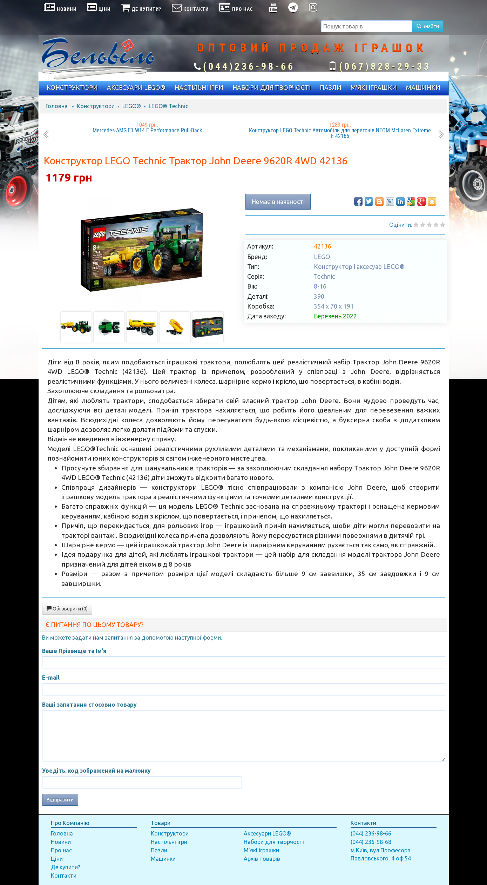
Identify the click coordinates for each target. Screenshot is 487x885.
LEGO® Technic (168, 106)
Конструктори (96, 106)
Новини (61, 842)
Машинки (163, 859)
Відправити (60, 800)
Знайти (428, 26)
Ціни (57, 859)
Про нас (61, 850)
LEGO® (131, 106)
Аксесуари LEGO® (267, 833)
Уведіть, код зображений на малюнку (96, 770)
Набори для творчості (274, 842)
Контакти (63, 875)
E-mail (51, 677)
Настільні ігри (169, 842)
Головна (57, 106)
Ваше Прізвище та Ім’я (74, 651)
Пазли (159, 850)
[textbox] (366, 26)
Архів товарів (262, 859)
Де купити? (65, 867)
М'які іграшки (261, 850)
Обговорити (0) (67, 609)
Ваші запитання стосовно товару (89, 704)
